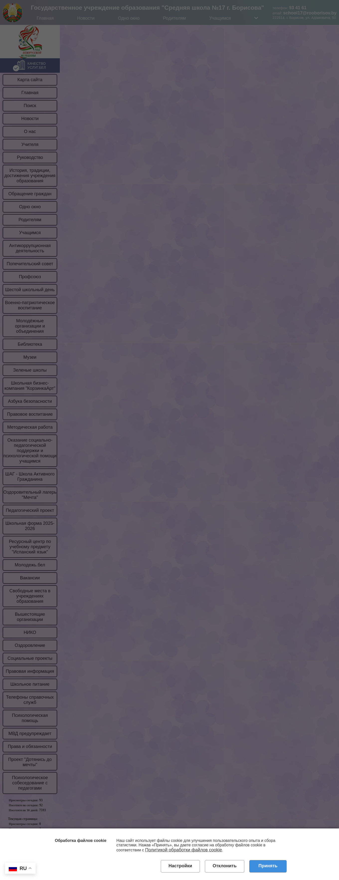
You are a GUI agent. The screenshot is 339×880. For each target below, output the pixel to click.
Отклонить (225, 865)
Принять (267, 865)
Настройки (180, 865)
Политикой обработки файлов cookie (183, 849)
